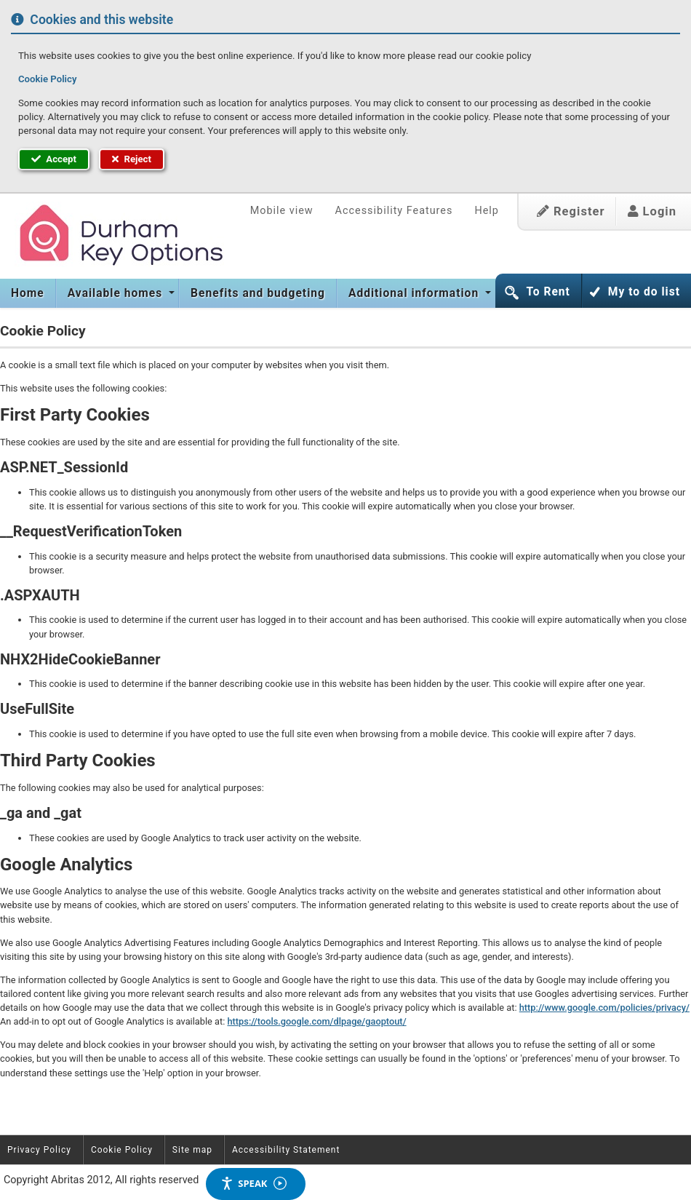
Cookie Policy (47, 78)
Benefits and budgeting (258, 293)
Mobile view (281, 210)
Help (486, 210)
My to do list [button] (644, 291)
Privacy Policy (39, 1150)
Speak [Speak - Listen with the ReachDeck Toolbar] (253, 1184)
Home (27, 293)
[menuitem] (28, 293)
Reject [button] (131, 159)
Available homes (117, 293)
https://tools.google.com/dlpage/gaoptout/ (316, 1021)
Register (571, 211)
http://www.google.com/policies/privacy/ (604, 1007)
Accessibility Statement (286, 1150)
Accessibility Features (394, 210)
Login (652, 211)
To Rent (548, 291)
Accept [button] (53, 159)
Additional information (415, 293)
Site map (192, 1150)
